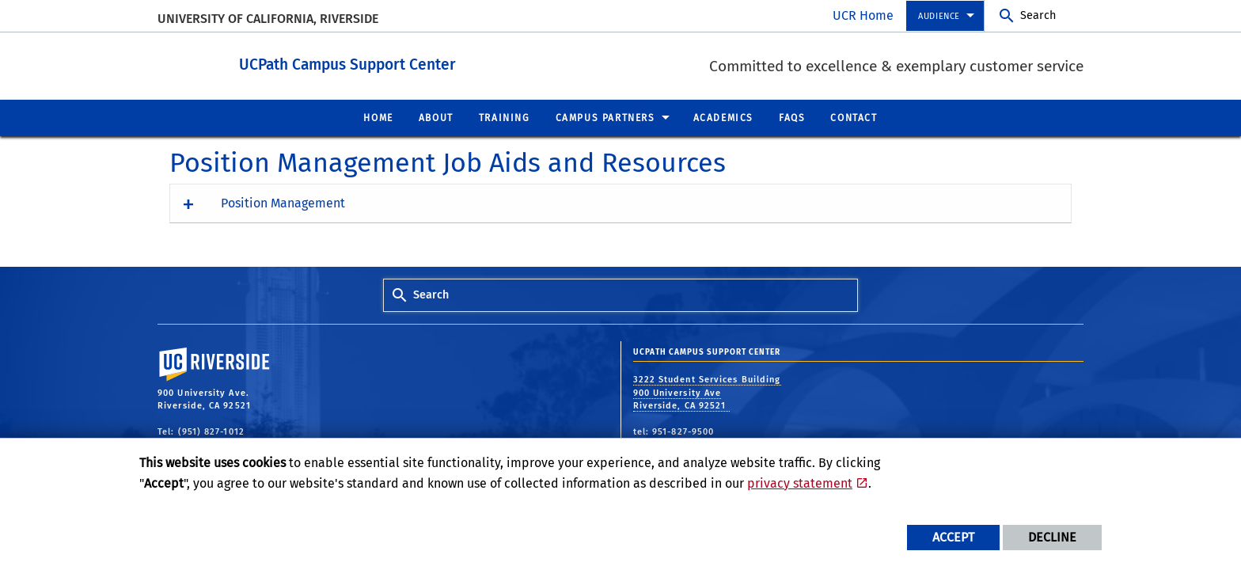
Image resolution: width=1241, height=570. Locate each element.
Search (1038, 15)
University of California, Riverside (267, 18)
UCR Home (863, 15)
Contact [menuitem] (853, 117)
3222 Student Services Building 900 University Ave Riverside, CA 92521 (707, 392)
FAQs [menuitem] (792, 117)
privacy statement (799, 483)
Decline (1052, 537)
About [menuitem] (436, 117)
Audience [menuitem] (939, 16)
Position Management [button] (283, 202)
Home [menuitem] (378, 117)
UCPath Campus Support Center (420, 62)
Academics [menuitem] (723, 117)
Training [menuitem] (504, 117)
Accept (953, 537)
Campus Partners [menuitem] (605, 117)
